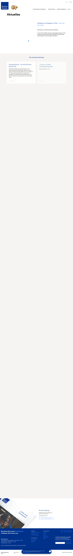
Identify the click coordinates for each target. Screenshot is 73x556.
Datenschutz (46, 537)
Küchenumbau (51, 9)
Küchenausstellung (61, 9)
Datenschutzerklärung (26, 552)
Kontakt (70, 2)
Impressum (45, 536)
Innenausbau (34, 533)
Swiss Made (33, 540)
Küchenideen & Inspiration (40, 9)
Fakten (32, 541)
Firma (69, 9)
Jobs (66, 2)
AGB (44, 538)
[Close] (50, 551)
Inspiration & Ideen (35, 532)
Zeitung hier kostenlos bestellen (46, 518)
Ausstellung (19, 531)
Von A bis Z (33, 539)
